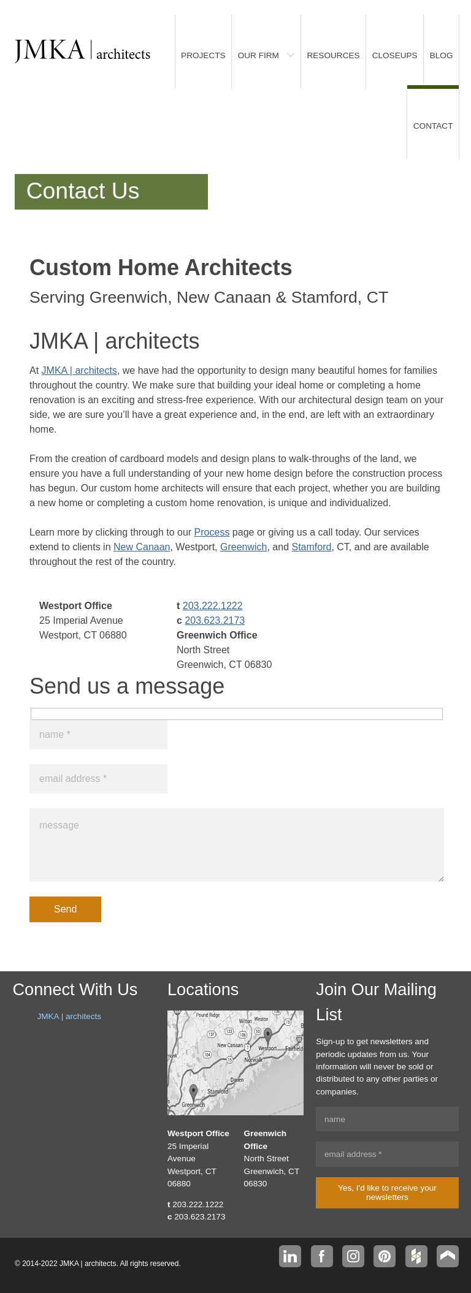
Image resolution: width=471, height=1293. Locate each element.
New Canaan (141, 547)
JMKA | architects (79, 370)
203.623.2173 (215, 620)
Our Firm (258, 55)
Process (212, 532)
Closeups (395, 55)
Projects (203, 55)
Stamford (312, 547)
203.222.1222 (213, 606)
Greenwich (243, 547)
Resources (333, 55)
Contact (433, 126)
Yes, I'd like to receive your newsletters (387, 1192)
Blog (441, 55)
